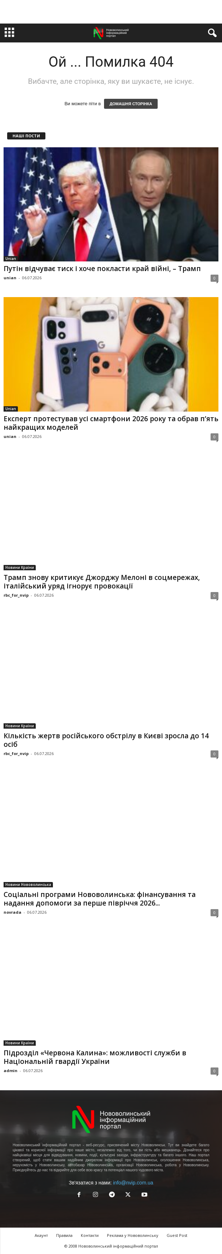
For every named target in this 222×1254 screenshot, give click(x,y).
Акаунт (41, 1235)
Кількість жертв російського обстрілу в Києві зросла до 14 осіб (106, 740)
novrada (12, 912)
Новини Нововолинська (28, 884)
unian (10, 277)
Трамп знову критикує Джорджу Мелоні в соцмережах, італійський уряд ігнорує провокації (102, 582)
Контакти (90, 1235)
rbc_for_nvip (16, 595)
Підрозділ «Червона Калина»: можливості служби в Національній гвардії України (95, 1057)
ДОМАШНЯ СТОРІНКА (130, 104)
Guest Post (177, 1235)
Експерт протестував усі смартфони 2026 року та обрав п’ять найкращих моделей (111, 423)
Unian (10, 258)
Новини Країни (19, 567)
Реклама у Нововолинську (132, 1235)
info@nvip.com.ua (133, 1183)
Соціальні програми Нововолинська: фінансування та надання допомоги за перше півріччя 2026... (100, 899)
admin (11, 1070)
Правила (64, 1235)
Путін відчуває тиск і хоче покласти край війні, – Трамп (102, 268)
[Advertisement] (111, 12)
